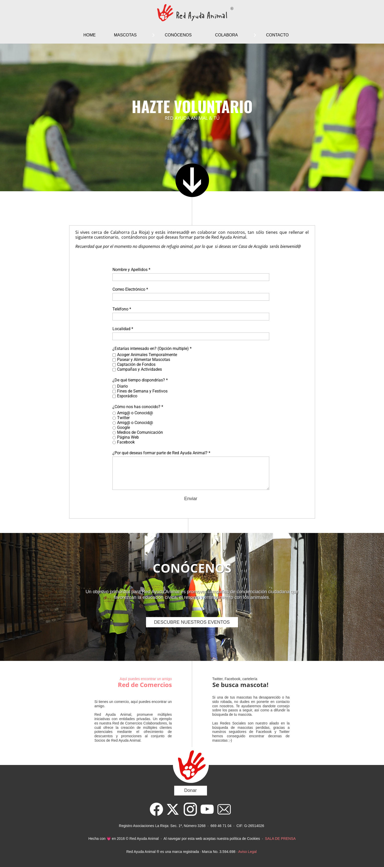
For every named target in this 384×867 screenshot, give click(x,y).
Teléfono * (121, 309)
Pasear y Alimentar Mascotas (143, 359)
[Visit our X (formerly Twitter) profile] (173, 809)
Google (123, 427)
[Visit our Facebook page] (156, 809)
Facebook (126, 442)
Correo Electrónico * (130, 289)
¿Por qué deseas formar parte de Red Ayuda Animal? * (161, 452)
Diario (122, 386)
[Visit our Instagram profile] (190, 809)
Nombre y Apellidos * (131, 269)
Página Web (128, 437)
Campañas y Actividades (139, 369)
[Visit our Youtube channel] (207, 809)
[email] (224, 809)
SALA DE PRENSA (280, 838)
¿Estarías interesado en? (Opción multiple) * (152, 348)
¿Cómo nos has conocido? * (137, 406)
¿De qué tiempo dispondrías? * (140, 380)
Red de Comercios (145, 684)
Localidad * (122, 328)
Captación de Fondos (136, 364)
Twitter (123, 417)
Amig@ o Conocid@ (135, 412)
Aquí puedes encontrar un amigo (146, 679)
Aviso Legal (247, 852)
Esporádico (127, 396)
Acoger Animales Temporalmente (147, 354)
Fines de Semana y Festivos (142, 391)
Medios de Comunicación (140, 432)
